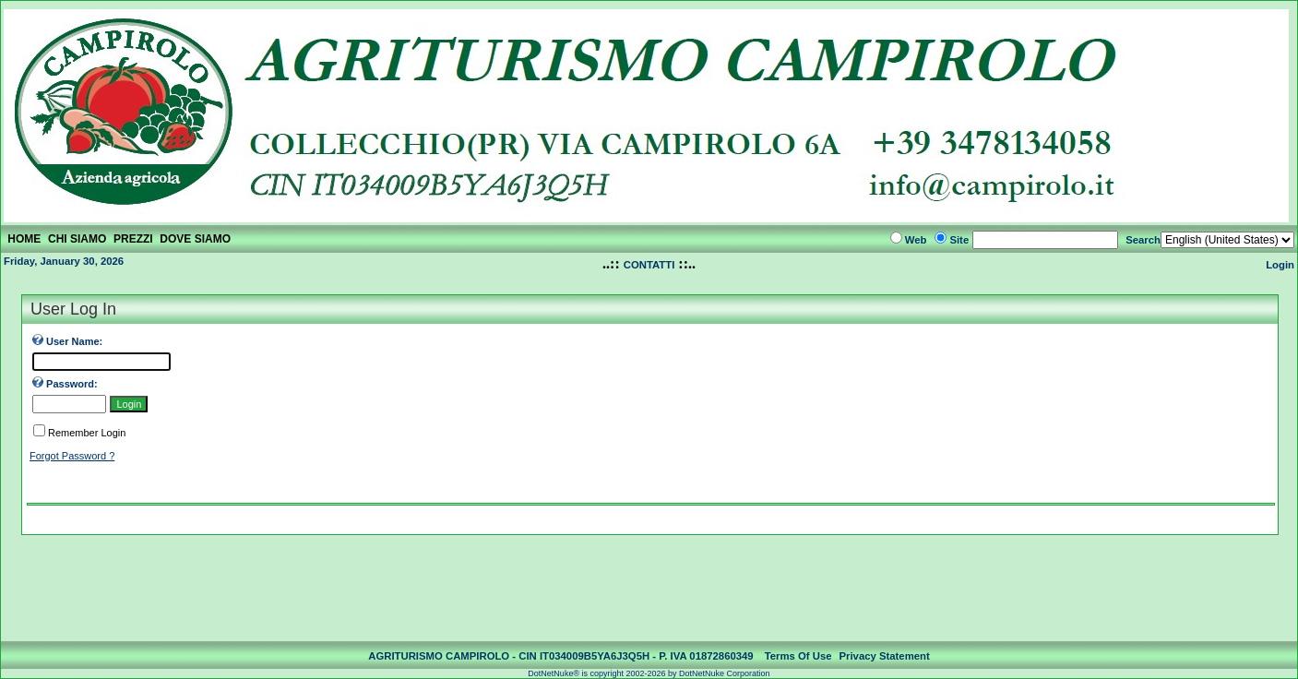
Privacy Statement (885, 655)
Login (1280, 264)
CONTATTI (649, 264)
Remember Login (86, 432)
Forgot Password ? (72, 455)
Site (959, 239)
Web (916, 239)
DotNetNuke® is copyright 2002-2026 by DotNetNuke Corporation (648, 673)
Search (1143, 239)
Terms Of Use (798, 655)
